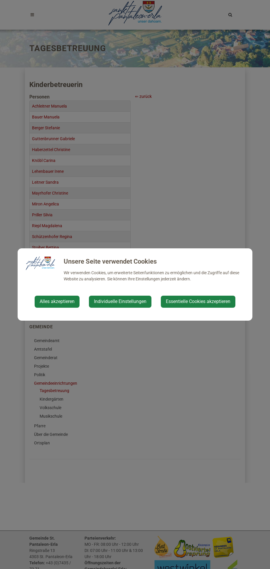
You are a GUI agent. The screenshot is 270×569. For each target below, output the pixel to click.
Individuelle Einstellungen (120, 301)
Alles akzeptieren (57, 301)
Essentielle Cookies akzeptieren (198, 301)
